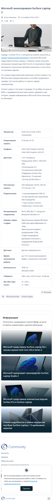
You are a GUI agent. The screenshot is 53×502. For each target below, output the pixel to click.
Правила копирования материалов (15, 465)
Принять (26, 488)
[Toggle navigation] (49, 498)
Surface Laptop (27, 296)
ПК (3, 296)
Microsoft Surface (12, 296)
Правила (4, 457)
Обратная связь (7, 461)
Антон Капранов (10, 17)
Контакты (5, 453)
